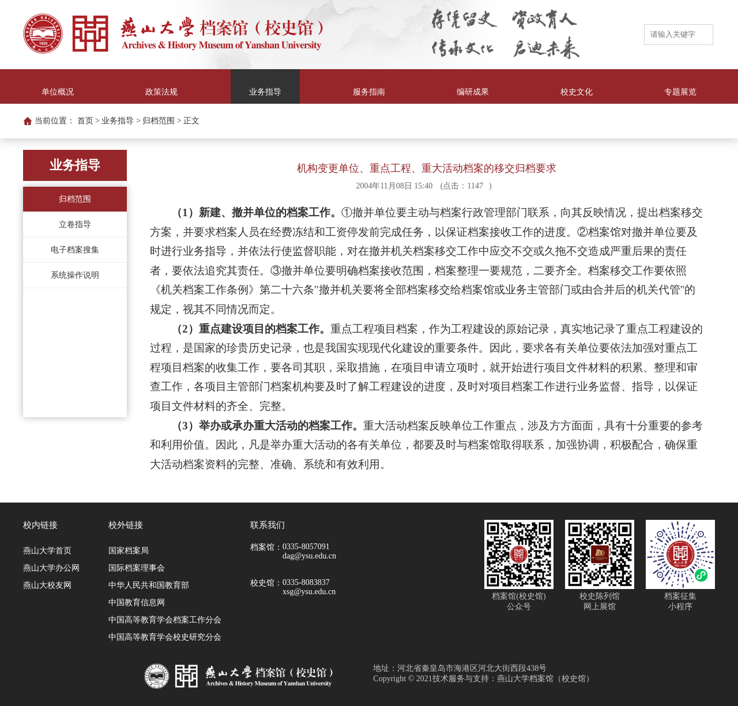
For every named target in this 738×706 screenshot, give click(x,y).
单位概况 (58, 92)
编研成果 (473, 92)
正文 (191, 120)
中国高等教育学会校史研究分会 (164, 637)
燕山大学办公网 (51, 568)
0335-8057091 (306, 546)
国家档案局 (128, 550)
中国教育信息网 (136, 602)
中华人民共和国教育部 (148, 585)
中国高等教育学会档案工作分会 (164, 620)
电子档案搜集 (75, 250)
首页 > (88, 120)
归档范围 (75, 199)
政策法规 (161, 92)
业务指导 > (120, 120)
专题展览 (680, 92)
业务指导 (265, 92)
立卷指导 (75, 224)
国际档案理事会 (136, 568)
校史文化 (576, 92)
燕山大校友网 (47, 585)
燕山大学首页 (47, 550)
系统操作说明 (75, 275)
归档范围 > (161, 120)
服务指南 (369, 92)
